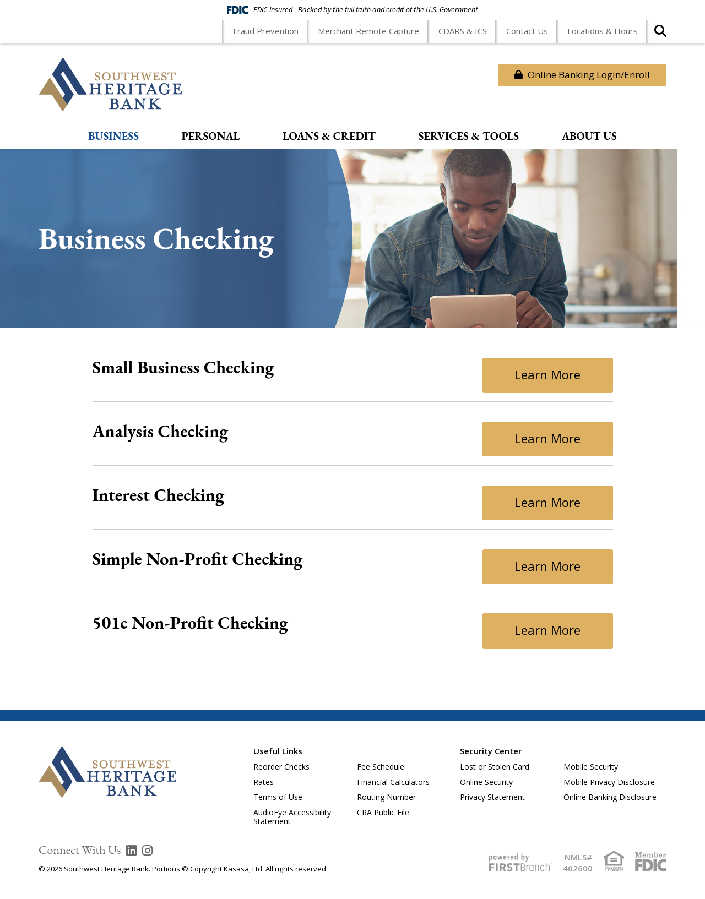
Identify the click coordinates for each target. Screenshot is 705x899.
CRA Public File (383, 812)
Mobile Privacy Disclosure (609, 782)
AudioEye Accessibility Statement (292, 817)
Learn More (547, 374)
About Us (589, 136)
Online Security (486, 782)
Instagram (147, 850)
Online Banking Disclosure (610, 797)
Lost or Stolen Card (494, 766)
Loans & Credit (329, 136)
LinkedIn (131, 850)
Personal (211, 136)
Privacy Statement (492, 797)
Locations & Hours (602, 30)
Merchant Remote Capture (368, 30)
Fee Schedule (380, 766)
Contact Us (527, 30)
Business (113, 136)
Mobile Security (590, 766)
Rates (263, 782)
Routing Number (386, 797)
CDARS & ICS (462, 30)
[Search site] (660, 34)
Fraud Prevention (266, 30)
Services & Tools (469, 136)
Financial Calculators (393, 782)
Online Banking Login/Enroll (582, 74)
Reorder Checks (281, 766)
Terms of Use (277, 797)
